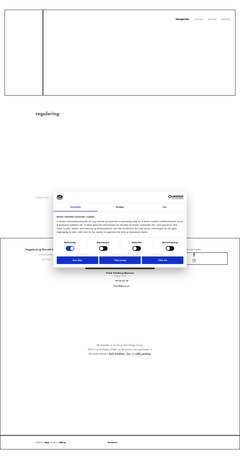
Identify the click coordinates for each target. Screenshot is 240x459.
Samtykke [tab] (75, 207)
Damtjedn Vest (42, 197)
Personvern (112, 442)
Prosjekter (182, 19)
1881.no (62, 442)
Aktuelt (198, 19)
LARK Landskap (143, 353)
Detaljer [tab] (120, 207)
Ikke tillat (77, 260)
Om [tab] (164, 207)
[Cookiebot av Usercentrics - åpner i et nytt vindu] (170, 197)
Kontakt (226, 19)
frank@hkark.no (121, 285)
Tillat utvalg (120, 260)
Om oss (212, 19)
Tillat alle (162, 260)
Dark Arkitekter (117, 353)
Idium (47, 442)
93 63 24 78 (121, 280)
